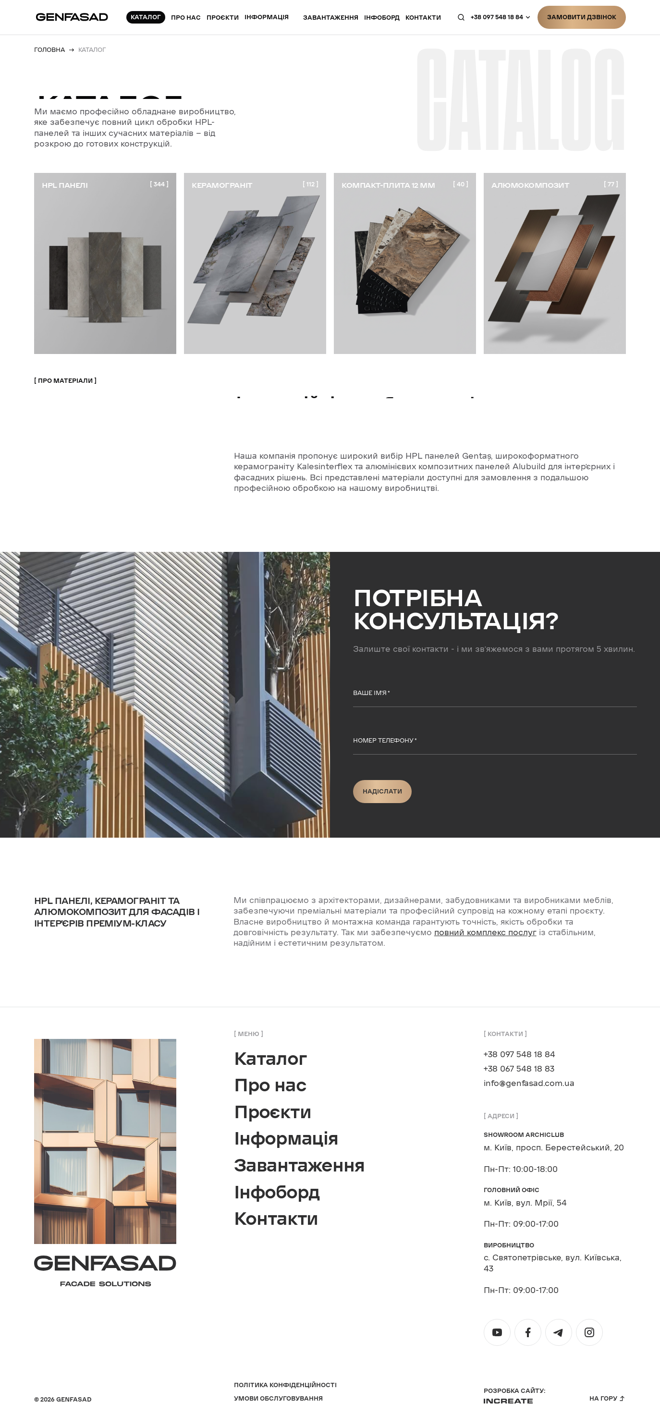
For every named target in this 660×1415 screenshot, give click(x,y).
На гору (603, 1398)
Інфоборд (382, 16)
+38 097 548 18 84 (497, 15)
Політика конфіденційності (285, 1385)
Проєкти (223, 16)
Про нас (186, 16)
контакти (423, 16)
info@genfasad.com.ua (529, 1083)
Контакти (276, 1219)
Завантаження (330, 16)
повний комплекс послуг (485, 932)
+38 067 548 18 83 (519, 1069)
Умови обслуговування (278, 1398)
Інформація (266, 15)
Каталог (270, 1059)
